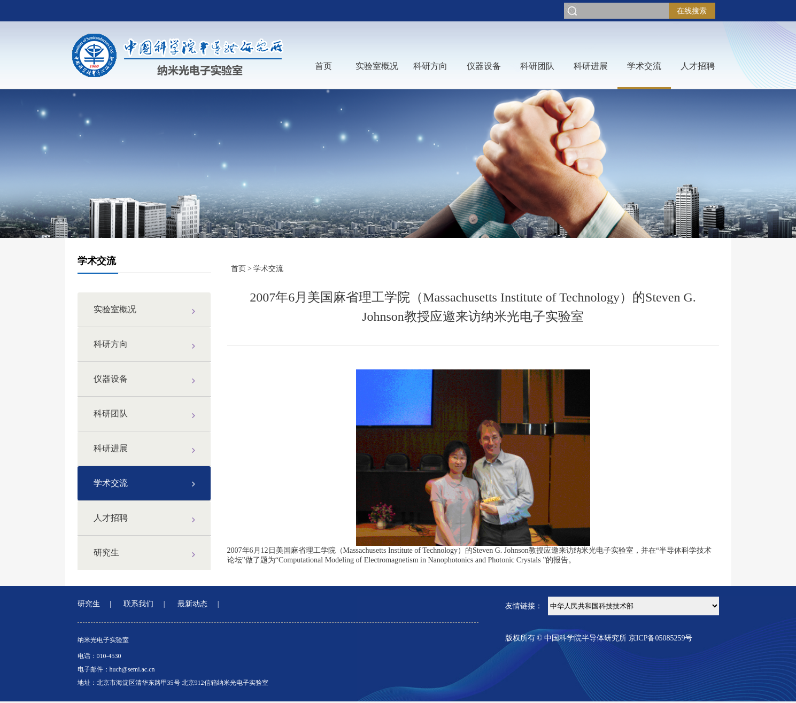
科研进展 (591, 66)
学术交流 (644, 66)
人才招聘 (698, 66)
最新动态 (192, 604)
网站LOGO (177, 55)
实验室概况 (377, 66)
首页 (323, 66)
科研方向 (430, 66)
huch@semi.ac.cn (132, 669)
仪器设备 (484, 66)
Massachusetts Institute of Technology (400, 550)
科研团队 (537, 66)
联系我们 (138, 604)
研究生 (106, 552)
